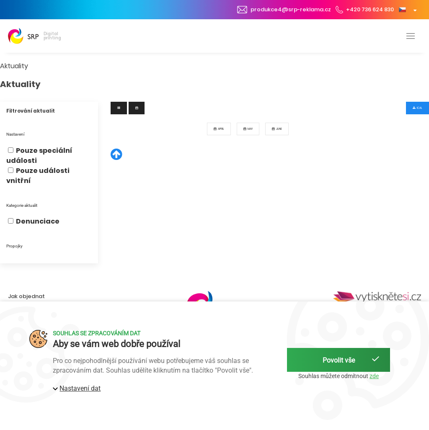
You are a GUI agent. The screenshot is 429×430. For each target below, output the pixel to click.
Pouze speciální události (39, 155)
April (219, 129)
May (248, 129)
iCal (417, 108)
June (277, 129)
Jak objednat (26, 296)
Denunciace (33, 221)
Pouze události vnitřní (38, 175)
